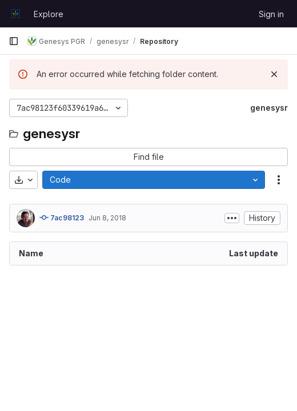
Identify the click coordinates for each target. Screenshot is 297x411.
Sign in (271, 14)
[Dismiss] (274, 74)
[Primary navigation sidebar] (14, 41)
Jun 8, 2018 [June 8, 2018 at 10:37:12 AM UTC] (107, 217)
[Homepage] (15, 14)
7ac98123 (61, 217)
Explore (48, 14)
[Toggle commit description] (231, 218)
